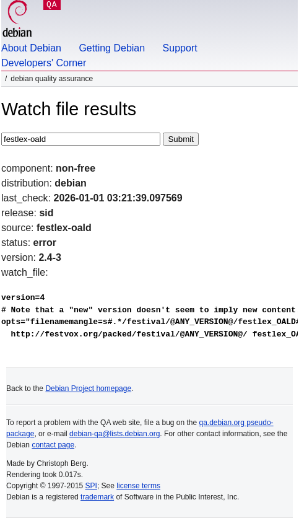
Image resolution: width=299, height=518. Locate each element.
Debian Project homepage (88, 388)
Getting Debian (112, 48)
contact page (53, 445)
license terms (138, 485)
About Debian (31, 48)
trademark (97, 497)
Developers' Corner (43, 63)
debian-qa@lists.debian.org (114, 433)
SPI (91, 485)
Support (180, 48)
